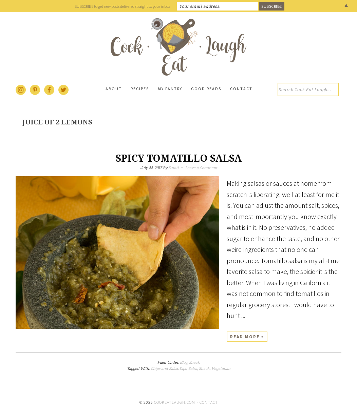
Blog (183, 362)
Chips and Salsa (164, 368)
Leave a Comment (201, 167)
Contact (209, 402)
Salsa (192, 368)
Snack (194, 362)
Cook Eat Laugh (178, 47)
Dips (183, 368)
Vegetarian (220, 368)
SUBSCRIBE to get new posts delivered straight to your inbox (122, 6)
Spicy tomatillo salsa (179, 158)
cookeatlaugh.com (174, 402)
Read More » (247, 337)
